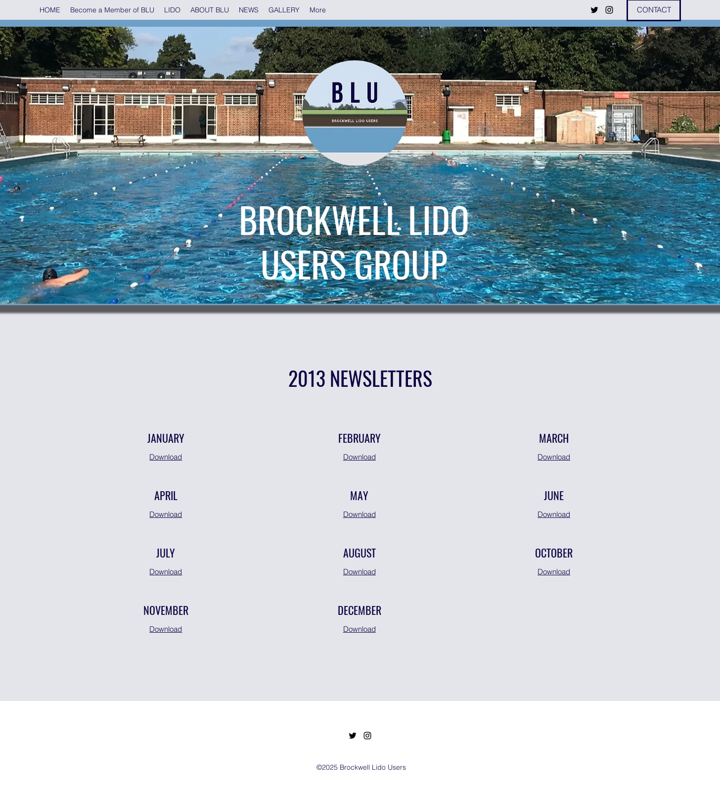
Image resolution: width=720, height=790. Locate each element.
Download (165, 457)
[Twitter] (594, 10)
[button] (172, 9)
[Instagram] (609, 10)
